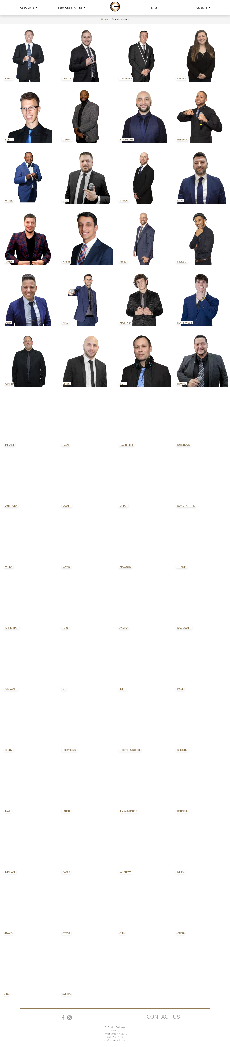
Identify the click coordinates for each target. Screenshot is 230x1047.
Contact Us (163, 1016)
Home (104, 19)
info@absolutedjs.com (115, 1040)
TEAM (153, 7)
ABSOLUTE (28, 7)
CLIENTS (203, 7)
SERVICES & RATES (71, 7)
